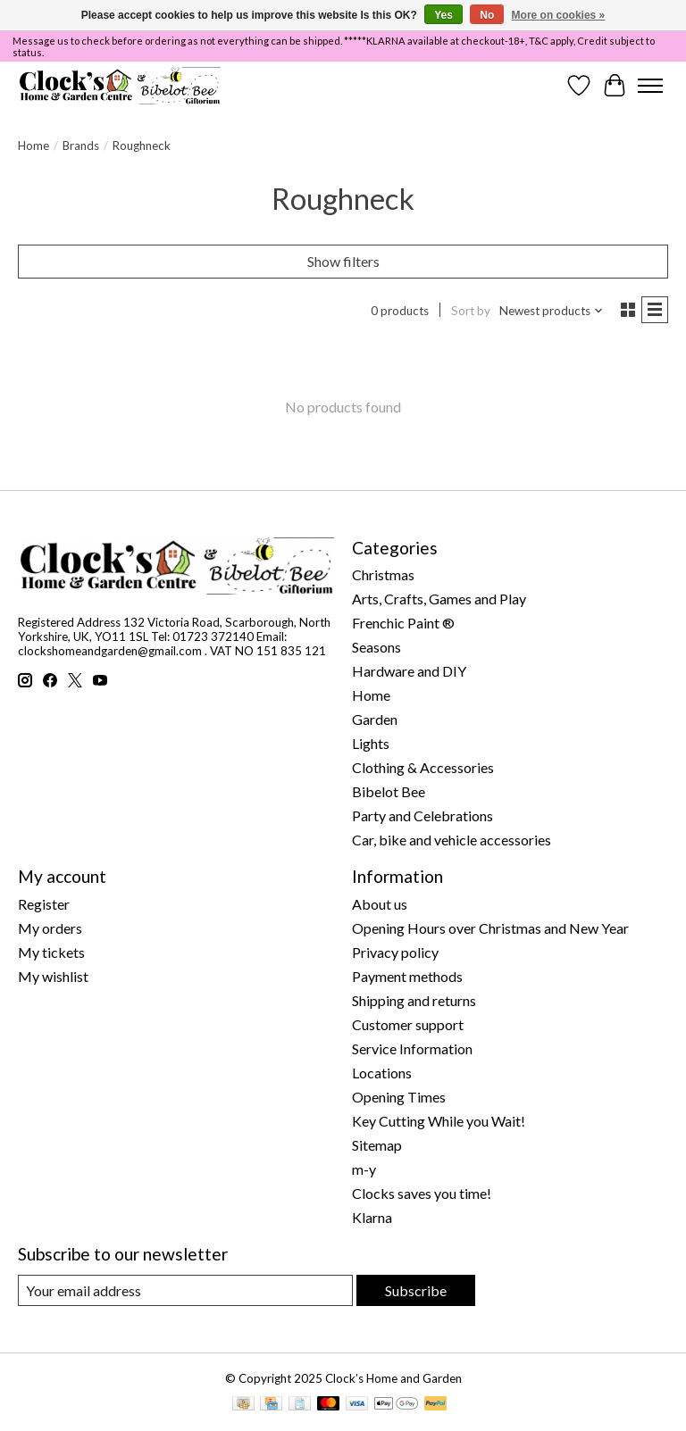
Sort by (470, 311)
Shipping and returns (414, 1000)
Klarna (372, 1217)
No (487, 15)
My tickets (51, 952)
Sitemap (377, 1144)
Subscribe (416, 1290)
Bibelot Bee (388, 791)
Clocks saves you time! (421, 1193)
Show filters (343, 261)
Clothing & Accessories (423, 767)
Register (44, 903)
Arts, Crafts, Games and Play (439, 598)
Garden (374, 719)
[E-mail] (185, 1290)
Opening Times (399, 1096)
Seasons (376, 646)
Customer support (408, 1024)
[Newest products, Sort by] (551, 311)
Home (33, 145)
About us (379, 903)
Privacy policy (395, 952)
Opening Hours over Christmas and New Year (490, 927)
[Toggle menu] (650, 86)
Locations (382, 1072)
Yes (443, 15)
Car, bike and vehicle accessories (451, 839)
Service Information (412, 1048)
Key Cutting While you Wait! (438, 1120)
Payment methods (407, 976)
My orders (50, 927)
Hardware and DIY (409, 670)
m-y (364, 1169)
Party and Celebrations (422, 815)
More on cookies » (559, 15)
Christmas (383, 574)
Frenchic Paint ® (403, 622)
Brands (81, 145)
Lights (370, 743)
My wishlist (53, 976)
